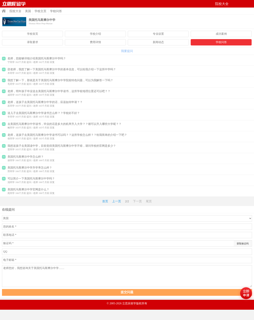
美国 (28, 11)
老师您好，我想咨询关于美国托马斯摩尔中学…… (127, 276)
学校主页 (40, 11)
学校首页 (32, 33)
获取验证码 (243, 243)
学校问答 (221, 42)
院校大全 (15, 11)
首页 (14, 4)
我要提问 (127, 51)
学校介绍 (95, 33)
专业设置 (158, 33)
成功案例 (221, 33)
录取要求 (32, 42)
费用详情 (95, 42)
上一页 (116, 201)
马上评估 (246, 293)
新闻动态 (158, 42)
